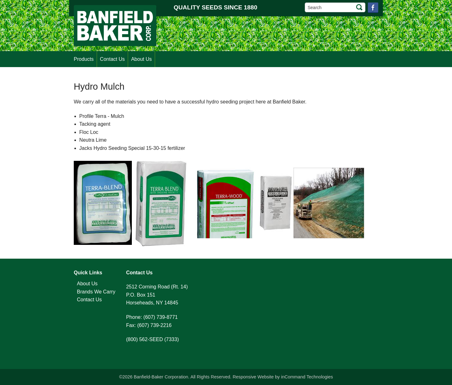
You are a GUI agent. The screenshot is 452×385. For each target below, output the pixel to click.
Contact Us (112, 59)
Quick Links (88, 272)
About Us (141, 59)
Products (84, 59)
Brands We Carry (96, 291)
